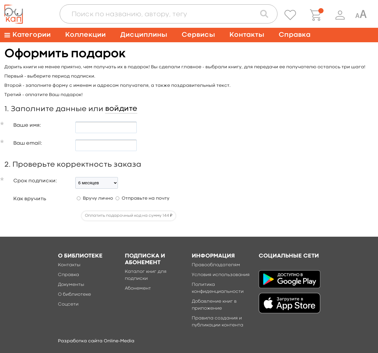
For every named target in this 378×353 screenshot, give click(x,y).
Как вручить (29, 199)
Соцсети (68, 304)
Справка (295, 35)
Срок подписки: (35, 181)
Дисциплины (143, 35)
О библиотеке (74, 295)
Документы (71, 285)
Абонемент (138, 288)
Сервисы (198, 35)
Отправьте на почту (145, 198)
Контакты (246, 35)
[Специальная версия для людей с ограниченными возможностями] (361, 15)
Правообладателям (216, 265)
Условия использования (221, 275)
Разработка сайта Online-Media (96, 341)
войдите (121, 109)
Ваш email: (27, 143)
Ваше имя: (27, 125)
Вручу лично (98, 198)
